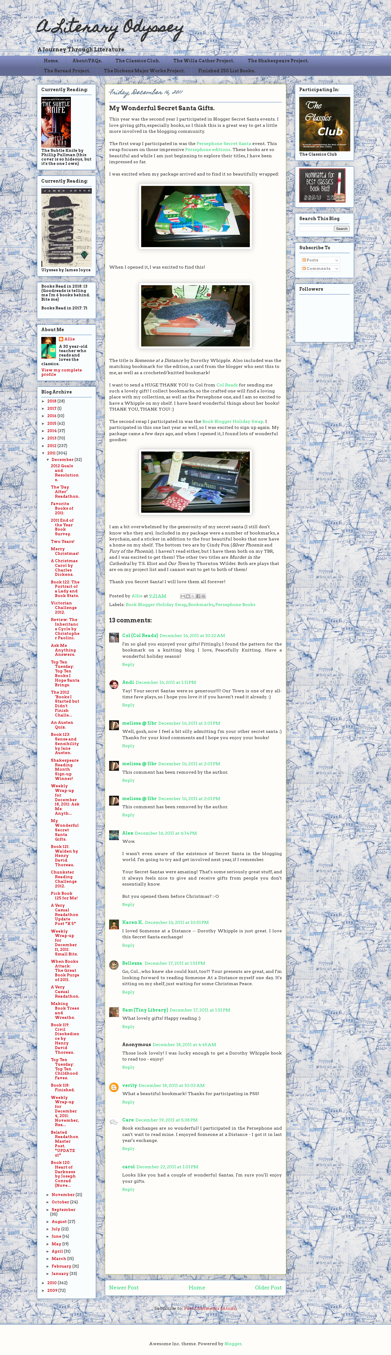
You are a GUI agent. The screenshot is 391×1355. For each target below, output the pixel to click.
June (57, 1236)
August (60, 1221)
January (61, 1273)
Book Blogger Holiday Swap (232, 421)
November (63, 1195)
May (57, 1244)
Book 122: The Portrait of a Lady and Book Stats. (65, 589)
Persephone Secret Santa (224, 143)
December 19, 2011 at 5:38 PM (166, 1120)
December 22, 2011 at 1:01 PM (167, 1166)
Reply (128, 664)
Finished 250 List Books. (226, 70)
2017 (52, 408)
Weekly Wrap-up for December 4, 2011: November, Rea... (65, 1111)
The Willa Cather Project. (203, 60)
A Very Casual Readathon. (65, 991)
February (62, 1266)
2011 (51, 453)
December (63, 459)
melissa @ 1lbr (139, 723)
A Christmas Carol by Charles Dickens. (64, 568)
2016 (52, 416)
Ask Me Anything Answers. (63, 650)
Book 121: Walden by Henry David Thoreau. (64, 855)
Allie (137, 595)
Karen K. (132, 922)
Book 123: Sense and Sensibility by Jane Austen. (65, 743)
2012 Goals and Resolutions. (65, 473)
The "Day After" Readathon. (65, 492)
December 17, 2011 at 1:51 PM (175, 963)
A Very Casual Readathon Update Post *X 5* (64, 914)
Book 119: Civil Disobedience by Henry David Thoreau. (65, 1039)
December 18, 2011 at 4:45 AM (184, 1044)
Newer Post (124, 1288)
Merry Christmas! (65, 551)
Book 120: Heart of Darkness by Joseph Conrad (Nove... (63, 1174)
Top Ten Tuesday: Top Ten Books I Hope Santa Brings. (65, 673)
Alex (127, 833)
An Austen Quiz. (62, 724)
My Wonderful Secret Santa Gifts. (65, 830)
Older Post (268, 1288)
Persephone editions (207, 149)
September (63, 1209)
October (61, 1202)
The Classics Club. (137, 60)
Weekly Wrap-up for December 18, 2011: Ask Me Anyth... (65, 800)
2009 (52, 1290)
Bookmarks (201, 604)
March (59, 1258)
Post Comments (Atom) (210, 1308)
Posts (310, 260)
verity (129, 1085)
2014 (52, 431)
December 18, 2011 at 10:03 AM (172, 1085)
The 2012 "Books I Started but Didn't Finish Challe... (65, 703)
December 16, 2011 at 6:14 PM (166, 833)
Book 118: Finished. (63, 1087)
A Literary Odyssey (110, 28)
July (56, 1229)
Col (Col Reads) (140, 635)
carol (128, 1166)
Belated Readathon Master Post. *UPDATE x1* (64, 1143)
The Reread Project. (67, 70)
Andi (128, 682)
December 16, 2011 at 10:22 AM (192, 635)
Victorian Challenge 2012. (64, 607)
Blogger (233, 1343)
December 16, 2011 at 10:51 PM (177, 922)
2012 (52, 446)
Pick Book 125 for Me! (64, 895)
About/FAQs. (87, 60)
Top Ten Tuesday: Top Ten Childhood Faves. (64, 1069)
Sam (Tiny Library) (145, 1010)
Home (197, 1288)
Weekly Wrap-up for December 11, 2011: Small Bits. (64, 942)
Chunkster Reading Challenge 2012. (64, 879)
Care (128, 1120)
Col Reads (227, 385)
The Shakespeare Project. (278, 60)
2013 (52, 438)
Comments (316, 268)
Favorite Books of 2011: (62, 508)
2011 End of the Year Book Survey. (62, 527)
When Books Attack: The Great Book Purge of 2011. (65, 970)
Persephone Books (235, 604)
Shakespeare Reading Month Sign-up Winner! (65, 769)
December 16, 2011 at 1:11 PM (166, 682)
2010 (52, 1283)
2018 (52, 401)
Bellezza (132, 963)
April (58, 1251)
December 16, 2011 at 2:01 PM (189, 723)
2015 (52, 423)
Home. (51, 60)
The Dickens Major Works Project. (144, 70)
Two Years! (62, 541)
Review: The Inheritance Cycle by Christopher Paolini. (65, 628)
